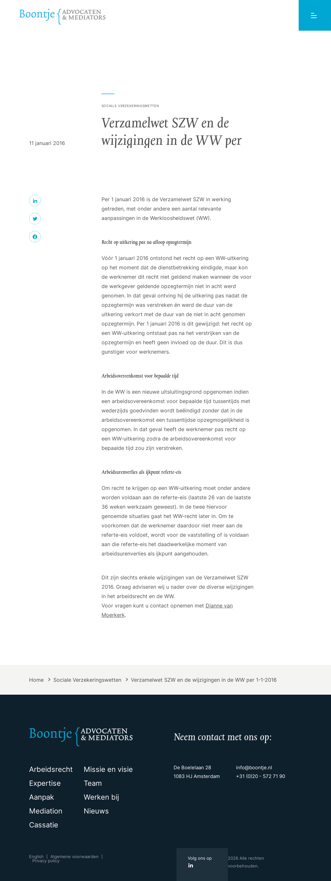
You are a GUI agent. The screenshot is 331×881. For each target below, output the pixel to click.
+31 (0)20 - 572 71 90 (260, 776)
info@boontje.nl (254, 767)
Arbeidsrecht (51, 769)
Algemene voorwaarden (74, 857)
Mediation (45, 811)
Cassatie (43, 825)
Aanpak (41, 797)
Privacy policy (45, 861)
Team (93, 783)
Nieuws (96, 811)
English (36, 857)
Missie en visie (108, 769)
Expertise (45, 783)
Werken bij (101, 797)
